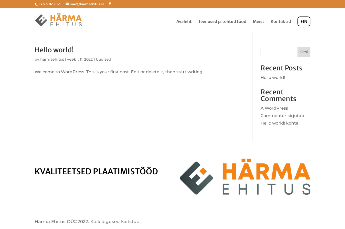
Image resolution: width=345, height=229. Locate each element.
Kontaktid (281, 22)
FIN (304, 21)
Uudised (103, 59)
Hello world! (54, 50)
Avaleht (184, 22)
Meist (258, 22)
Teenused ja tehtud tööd (222, 22)
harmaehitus (52, 59)
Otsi (304, 52)
